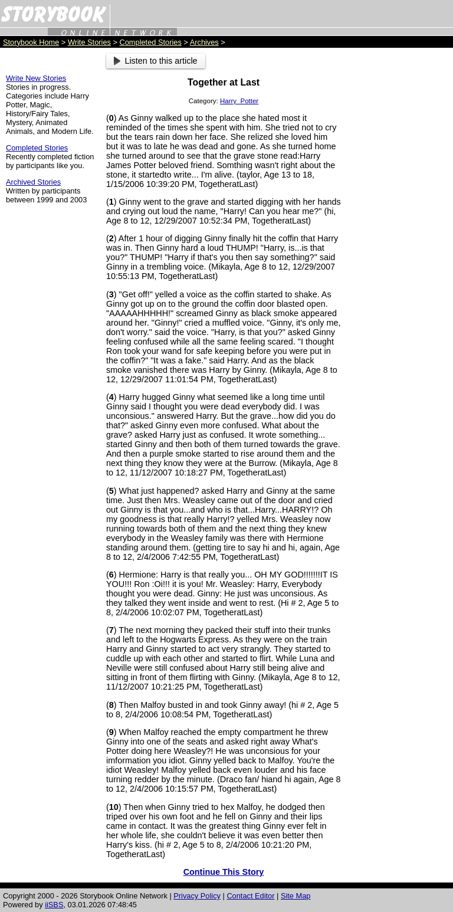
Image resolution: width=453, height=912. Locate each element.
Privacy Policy (197, 895)
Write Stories (89, 42)
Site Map (296, 895)
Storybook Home (31, 42)
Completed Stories (151, 42)
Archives (204, 42)
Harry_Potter (239, 100)
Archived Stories (33, 182)
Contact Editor (250, 895)
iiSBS (54, 904)
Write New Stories (36, 78)
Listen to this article (156, 60)
